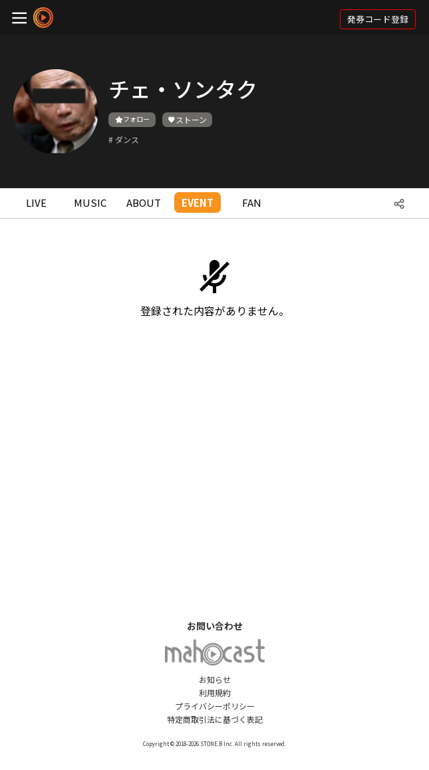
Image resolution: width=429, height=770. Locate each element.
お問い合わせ (215, 625)
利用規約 (215, 692)
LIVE (36, 202)
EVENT (198, 202)
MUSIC (90, 202)
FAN (251, 202)
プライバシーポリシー (215, 705)
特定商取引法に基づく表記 (215, 719)
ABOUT (143, 202)
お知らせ (215, 679)
